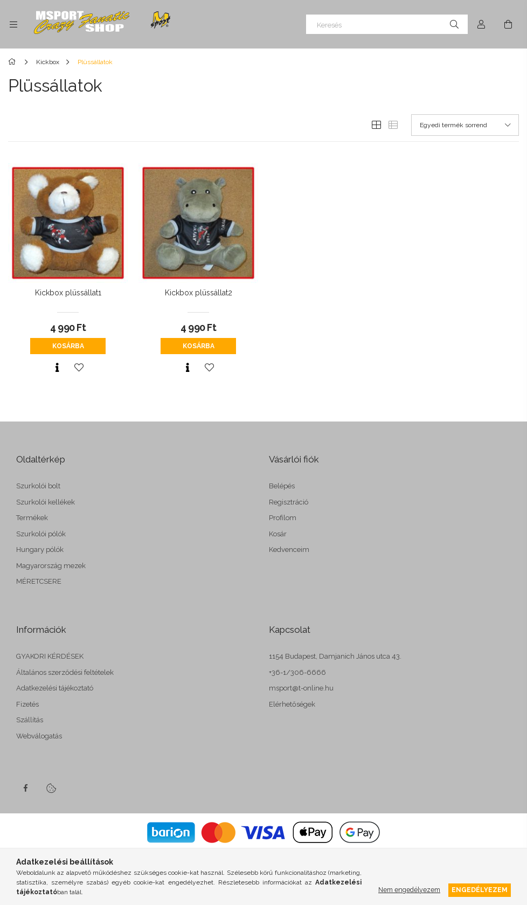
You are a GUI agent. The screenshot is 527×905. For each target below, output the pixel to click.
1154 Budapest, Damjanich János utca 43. (335, 656)
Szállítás (29, 720)
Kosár (278, 534)
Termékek (32, 518)
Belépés (282, 486)
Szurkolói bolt (38, 486)
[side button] (13, 24)
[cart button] (508, 24)
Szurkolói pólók (41, 534)
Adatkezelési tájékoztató (54, 688)
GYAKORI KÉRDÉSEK (50, 656)
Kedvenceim (289, 549)
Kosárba (68, 346)
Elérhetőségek (292, 704)
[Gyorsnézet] (57, 368)
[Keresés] (387, 24)
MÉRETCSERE (38, 581)
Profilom (282, 518)
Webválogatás (39, 736)
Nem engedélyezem (409, 890)
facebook (25, 788)
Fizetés (27, 704)
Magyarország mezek (51, 566)
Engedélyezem (480, 890)
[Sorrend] (465, 125)
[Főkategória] (13, 62)
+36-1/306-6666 (297, 672)
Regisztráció (288, 502)
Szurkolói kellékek (45, 502)
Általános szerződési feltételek (65, 672)
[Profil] (481, 24)
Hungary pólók (40, 549)
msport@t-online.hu (301, 688)
